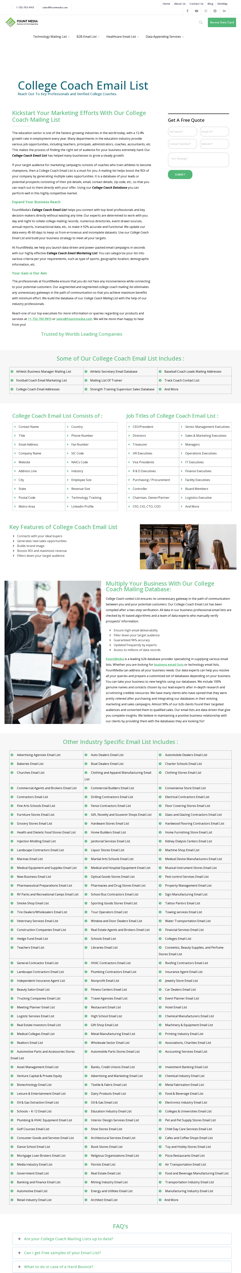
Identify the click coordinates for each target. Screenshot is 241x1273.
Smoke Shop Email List (32, 903)
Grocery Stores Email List (34, 823)
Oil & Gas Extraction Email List (37, 1102)
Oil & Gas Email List (104, 1102)
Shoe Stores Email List (106, 1129)
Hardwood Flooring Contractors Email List (194, 823)
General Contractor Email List (37, 963)
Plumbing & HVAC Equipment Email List (44, 1120)
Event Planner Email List (181, 998)
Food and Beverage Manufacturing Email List (196, 1173)
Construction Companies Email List (41, 930)
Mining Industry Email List (109, 1182)
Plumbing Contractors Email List (113, 972)
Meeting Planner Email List (35, 1007)
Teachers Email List (30, 947)
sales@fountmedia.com (55, 7)
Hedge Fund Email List (32, 939)
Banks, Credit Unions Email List (112, 1067)
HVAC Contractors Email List (110, 963)
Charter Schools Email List (183, 764)
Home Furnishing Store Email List (188, 832)
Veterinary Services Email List (37, 921)
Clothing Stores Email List (182, 773)
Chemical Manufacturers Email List (189, 1016)
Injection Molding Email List (36, 841)
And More (171, 389)
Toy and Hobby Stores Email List (187, 1147)
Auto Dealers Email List (107, 755)
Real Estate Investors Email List (38, 1025)
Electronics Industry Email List (185, 1102)
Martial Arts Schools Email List (111, 859)
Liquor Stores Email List (107, 850)
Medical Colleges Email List (35, 1034)
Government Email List (32, 1173)
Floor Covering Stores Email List (187, 806)
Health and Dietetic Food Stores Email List (46, 832)
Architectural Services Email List (112, 1138)
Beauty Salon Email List (33, 989)
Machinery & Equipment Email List (188, 1025)
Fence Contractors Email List (110, 806)
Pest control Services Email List (186, 877)
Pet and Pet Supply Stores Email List (190, 1120)
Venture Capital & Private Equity (39, 1076)
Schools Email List (103, 939)
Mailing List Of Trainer (106, 380)
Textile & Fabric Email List (108, 1085)
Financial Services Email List (184, 930)
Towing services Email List (183, 912)
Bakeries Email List (29, 764)
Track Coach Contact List (181, 380)
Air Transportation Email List (185, 1164)
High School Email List (106, 1016)
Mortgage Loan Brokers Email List (41, 1156)
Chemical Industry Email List (184, 1076)
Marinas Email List (29, 859)
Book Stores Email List (106, 1147)
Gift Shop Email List (104, 1025)
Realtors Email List (29, 1043)
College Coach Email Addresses (38, 389)
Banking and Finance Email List (38, 1182)
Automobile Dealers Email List (185, 755)
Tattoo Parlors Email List (182, 903)
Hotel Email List (175, 1007)
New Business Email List (33, 877)
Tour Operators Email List (109, 912)
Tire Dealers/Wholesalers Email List (41, 912)
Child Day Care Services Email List (188, 1129)
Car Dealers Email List (180, 989)
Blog (210, 3)
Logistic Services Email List (35, 1016)
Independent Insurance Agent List (40, 981)
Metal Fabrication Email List (184, 1085)
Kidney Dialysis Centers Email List (188, 841)
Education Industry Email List (111, 1111)
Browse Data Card (222, 22)
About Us (180, 3)
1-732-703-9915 (25, 7)
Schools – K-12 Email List (34, 1111)
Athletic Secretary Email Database (113, 371)
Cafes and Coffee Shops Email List (188, 1138)
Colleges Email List (177, 939)
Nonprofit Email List (104, 981)
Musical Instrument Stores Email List (190, 868)
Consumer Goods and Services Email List (45, 1138)
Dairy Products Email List (108, 1093)
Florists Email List (102, 1164)
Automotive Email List (31, 1191)
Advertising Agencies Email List (38, 755)
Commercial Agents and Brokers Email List (46, 788)
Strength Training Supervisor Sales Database (122, 389)
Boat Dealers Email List (107, 764)
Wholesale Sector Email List (110, 1043)
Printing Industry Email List (183, 1034)
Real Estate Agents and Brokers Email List (120, 930)
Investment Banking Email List (186, 1067)
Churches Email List (30, 773)
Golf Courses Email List (32, 1129)
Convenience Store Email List (185, 788)
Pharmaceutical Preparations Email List (44, 885)
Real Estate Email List (105, 1173)
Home (166, 3)
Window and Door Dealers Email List (116, 921)
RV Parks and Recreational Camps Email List (47, 894)
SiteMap (222, 3)
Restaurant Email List (105, 1007)
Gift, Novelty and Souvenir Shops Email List (121, 815)
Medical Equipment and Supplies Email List (46, 868)
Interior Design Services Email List (114, 1120)
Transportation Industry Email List (189, 1182)
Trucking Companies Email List (38, 998)
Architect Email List (103, 1200)
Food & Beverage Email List (183, 1093)
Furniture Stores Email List (35, 815)
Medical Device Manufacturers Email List (193, 859)
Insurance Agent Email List (183, 972)
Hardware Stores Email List (109, 823)
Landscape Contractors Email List (40, 850)
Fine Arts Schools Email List (35, 806)
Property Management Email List (188, 885)
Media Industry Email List (34, 1164)
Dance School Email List (33, 1147)
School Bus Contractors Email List (114, 894)
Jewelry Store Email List (181, 981)
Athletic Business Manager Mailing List (43, 371)
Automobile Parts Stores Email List (115, 1051)
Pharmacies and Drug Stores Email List (118, 885)
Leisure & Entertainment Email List (41, 1093)
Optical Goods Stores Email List (112, 877)
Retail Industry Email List (34, 1200)
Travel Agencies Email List (108, 998)
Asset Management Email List (37, 1067)
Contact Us (197, 3)
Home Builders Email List (108, 832)
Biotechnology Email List (34, 1085)
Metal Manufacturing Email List (112, 1034)
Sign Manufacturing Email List (185, 894)
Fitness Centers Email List (108, 989)
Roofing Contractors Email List (186, 963)
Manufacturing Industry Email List (188, 1191)
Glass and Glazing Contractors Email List (193, 815)
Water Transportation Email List (187, 921)
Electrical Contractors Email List (186, 797)
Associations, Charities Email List (187, 1043)
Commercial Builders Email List (112, 788)
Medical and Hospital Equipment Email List (120, 868)
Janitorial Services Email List (110, 841)
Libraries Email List (104, 947)
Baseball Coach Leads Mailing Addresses (192, 371)
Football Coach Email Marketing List (41, 380)
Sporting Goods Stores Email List (113, 903)
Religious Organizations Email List (114, 1156)
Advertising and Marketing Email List (116, 1076)
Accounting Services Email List (185, 1051)
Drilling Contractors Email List (111, 797)
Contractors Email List (32, 797)
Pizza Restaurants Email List (184, 1156)
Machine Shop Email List (181, 850)
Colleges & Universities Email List (188, 1111)
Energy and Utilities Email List (111, 1191)
